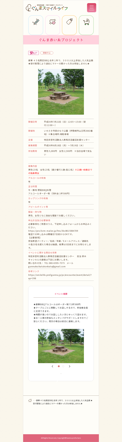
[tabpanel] (61, 346)
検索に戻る (61, 399)
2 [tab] (63, 366)
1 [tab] (59, 366)
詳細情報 (50, 377)
